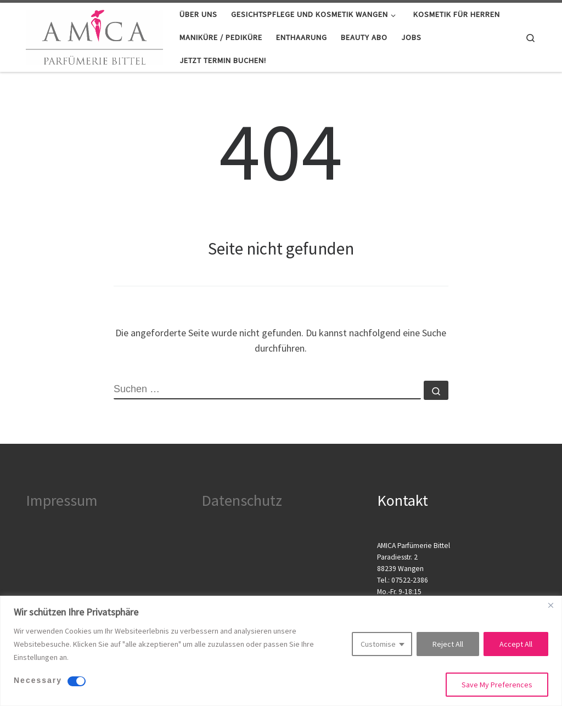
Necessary (38, 680)
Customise (378, 644)
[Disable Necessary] (77, 681)
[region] (281, 651)
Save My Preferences (497, 685)
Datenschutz (241, 500)
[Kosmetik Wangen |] (94, 35)
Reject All (447, 644)
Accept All (515, 644)
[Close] (550, 605)
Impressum (62, 500)
